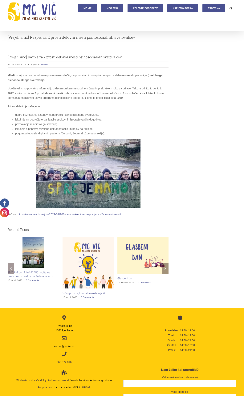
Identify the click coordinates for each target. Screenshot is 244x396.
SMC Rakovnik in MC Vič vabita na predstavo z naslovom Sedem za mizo (31, 274)
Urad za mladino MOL (66, 387)
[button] (231, 8)
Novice (44, 64)
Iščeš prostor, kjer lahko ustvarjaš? (84, 293)
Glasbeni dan (125, 278)
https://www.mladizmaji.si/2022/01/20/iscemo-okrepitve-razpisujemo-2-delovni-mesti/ (69, 214)
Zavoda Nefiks (78, 380)
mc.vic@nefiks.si (64, 346)
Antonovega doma (101, 380)
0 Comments (32, 280)
